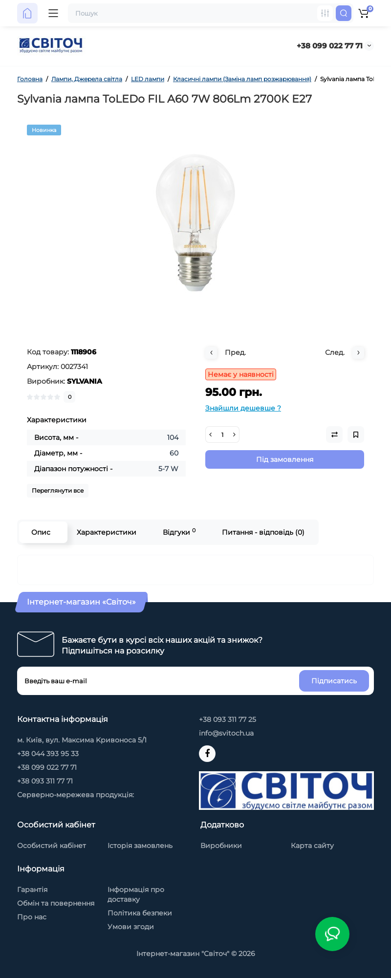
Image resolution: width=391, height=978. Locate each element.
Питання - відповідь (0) (263, 532)
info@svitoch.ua (226, 733)
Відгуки (179, 532)
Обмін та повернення (55, 903)
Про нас (31, 917)
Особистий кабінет (51, 845)
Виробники (221, 845)
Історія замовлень (140, 845)
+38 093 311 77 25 (227, 719)
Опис (40, 532)
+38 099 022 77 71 (330, 45)
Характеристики (106, 532)
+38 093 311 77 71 (45, 781)
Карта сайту (312, 845)
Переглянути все (58, 490)
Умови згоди (131, 926)
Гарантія (32, 889)
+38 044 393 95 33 (48, 753)
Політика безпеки (140, 913)
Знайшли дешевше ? (243, 408)
